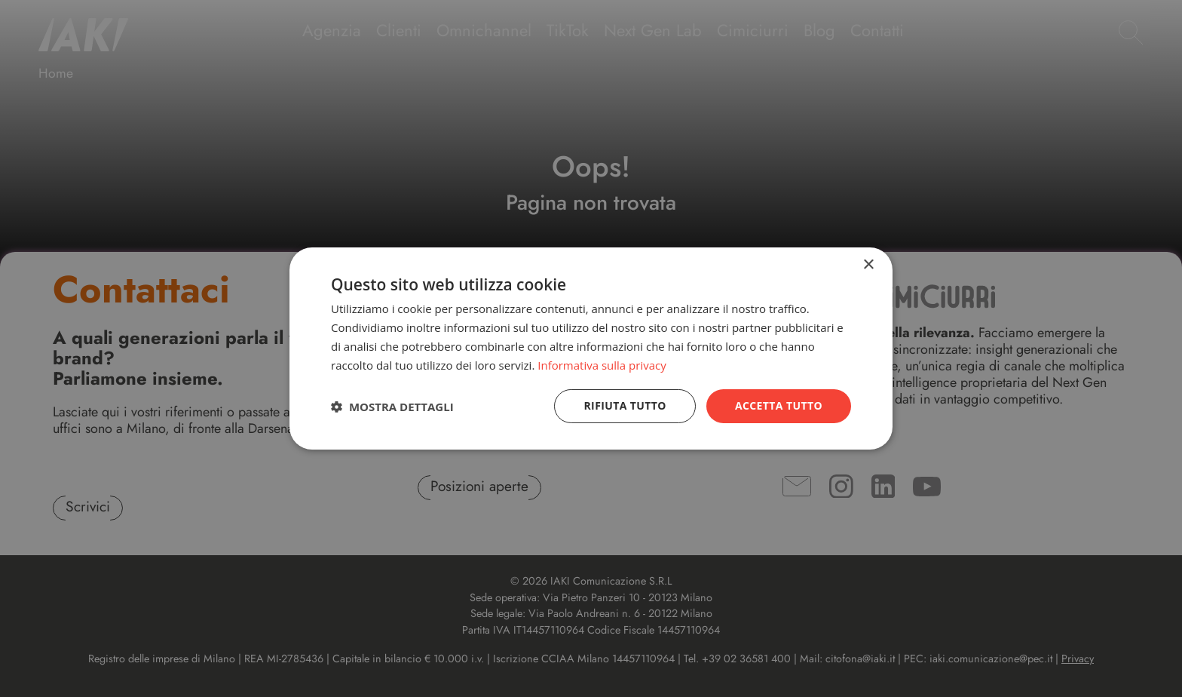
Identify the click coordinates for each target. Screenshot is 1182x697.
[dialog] (591, 348)
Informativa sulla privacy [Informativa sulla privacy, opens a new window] (601, 365)
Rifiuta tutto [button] (624, 405)
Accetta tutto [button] (778, 405)
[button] (392, 406)
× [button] (868, 265)
